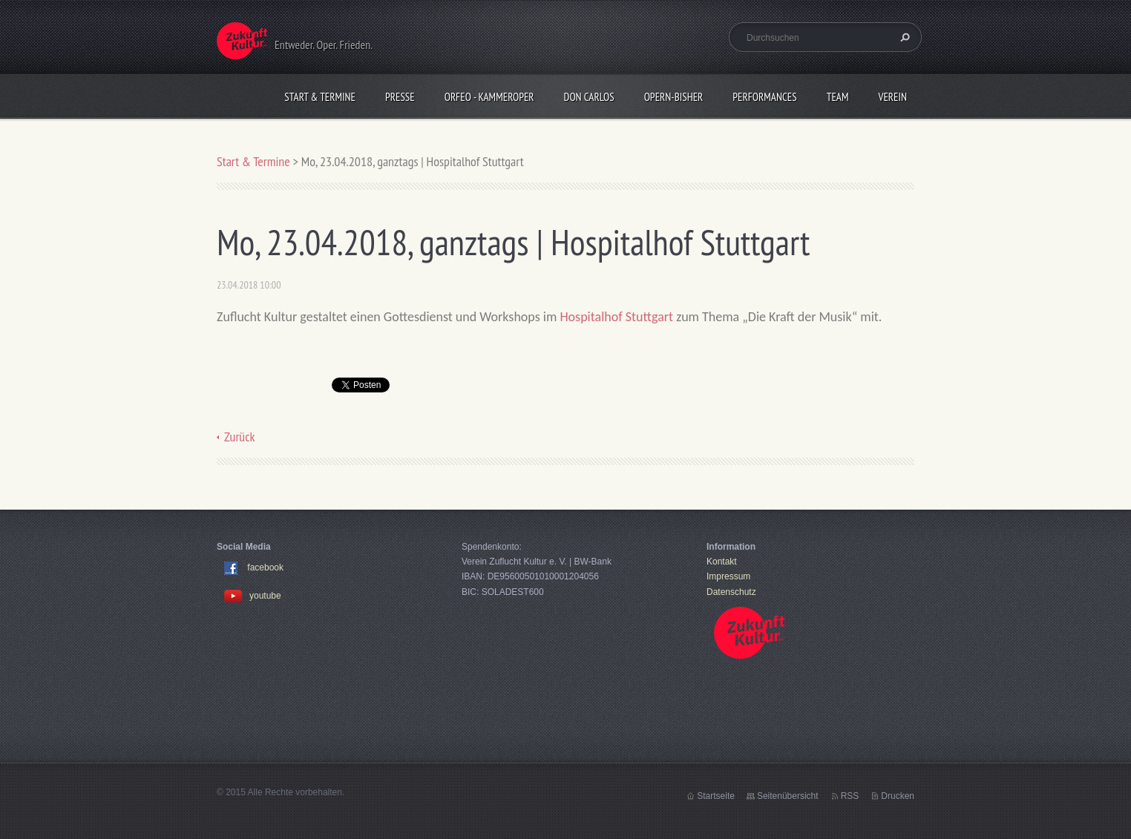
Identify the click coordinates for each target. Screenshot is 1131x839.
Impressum (728, 576)
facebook (265, 567)
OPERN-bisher (674, 97)
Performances (764, 97)
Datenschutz (731, 592)
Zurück (239, 436)
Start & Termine (319, 97)
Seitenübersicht (788, 796)
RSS (850, 796)
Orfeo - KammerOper (489, 97)
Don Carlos (589, 97)
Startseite (716, 796)
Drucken (897, 796)
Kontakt (722, 561)
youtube (252, 595)
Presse (400, 97)
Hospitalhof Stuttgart (616, 317)
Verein (892, 97)
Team (838, 97)
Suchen (903, 37)
